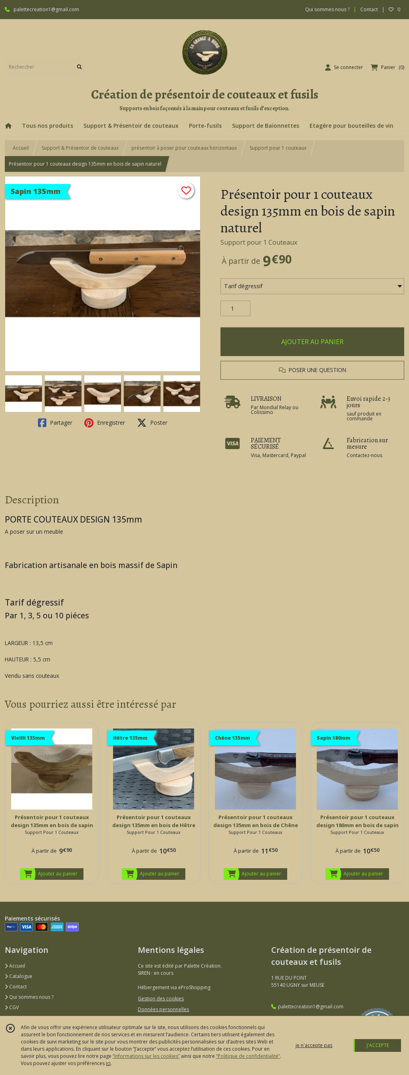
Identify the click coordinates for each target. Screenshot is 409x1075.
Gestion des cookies (161, 998)
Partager (55, 423)
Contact (369, 9)
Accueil (21, 148)
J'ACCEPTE (378, 1045)
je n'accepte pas (314, 1045)
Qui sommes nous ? (29, 997)
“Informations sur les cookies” (146, 1056)
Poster (152, 423)
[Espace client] (344, 67)
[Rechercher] (79, 67)
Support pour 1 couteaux (278, 148)
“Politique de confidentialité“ (248, 1056)
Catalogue (18, 976)
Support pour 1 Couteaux (258, 242)
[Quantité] (235, 309)
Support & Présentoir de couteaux (80, 148)
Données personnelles (163, 1009)
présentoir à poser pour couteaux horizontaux (184, 148)
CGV (12, 1007)
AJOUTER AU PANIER (312, 341)
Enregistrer (104, 423)
